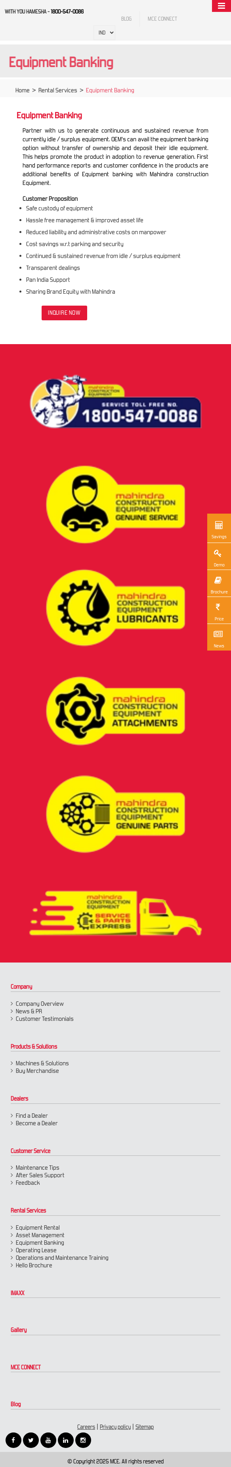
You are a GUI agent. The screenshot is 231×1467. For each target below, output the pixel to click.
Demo (218, 557)
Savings (219, 529)
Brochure (219, 584)
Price (218, 611)
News (218, 638)
